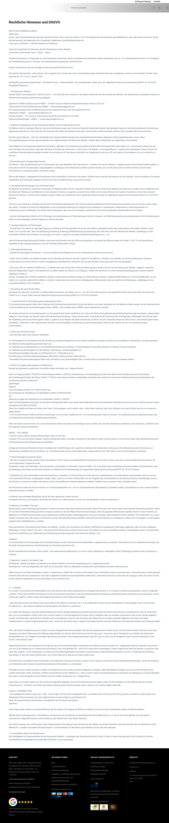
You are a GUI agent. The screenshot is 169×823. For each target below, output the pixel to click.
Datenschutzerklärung (60, 770)
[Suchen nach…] (67, 8)
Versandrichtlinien (59, 766)
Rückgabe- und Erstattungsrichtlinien (66, 774)
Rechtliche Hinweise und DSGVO (64, 784)
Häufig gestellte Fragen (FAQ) (102, 763)
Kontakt (157, 1)
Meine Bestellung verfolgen (19, 783)
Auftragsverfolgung (143, 1)
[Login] (154, 8)
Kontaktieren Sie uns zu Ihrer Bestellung (24, 787)
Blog (53, 763)
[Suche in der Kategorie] (116, 8)
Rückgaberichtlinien (98, 774)
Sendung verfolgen (97, 766)
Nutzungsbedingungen (99, 770)
